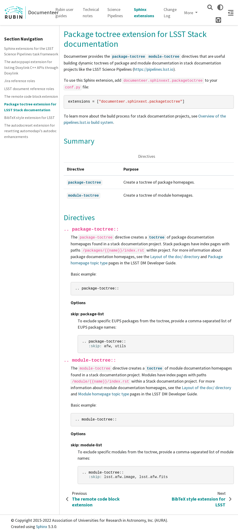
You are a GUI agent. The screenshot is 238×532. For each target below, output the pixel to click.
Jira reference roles (19, 80)
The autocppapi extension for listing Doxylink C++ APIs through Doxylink (31, 67)
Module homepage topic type (103, 394)
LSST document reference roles (29, 88)
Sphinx (41, 526)
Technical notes (91, 12)
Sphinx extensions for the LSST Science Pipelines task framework (31, 51)
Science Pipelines (115, 12)
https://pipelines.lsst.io (153, 69)
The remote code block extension (31, 96)
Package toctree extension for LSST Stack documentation (30, 107)
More (189, 12)
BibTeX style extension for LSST (29, 117)
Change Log (170, 12)
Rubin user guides (64, 12)
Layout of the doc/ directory (174, 256)
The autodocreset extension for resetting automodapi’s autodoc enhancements (30, 131)
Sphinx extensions (144, 12)
